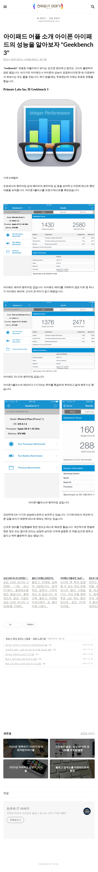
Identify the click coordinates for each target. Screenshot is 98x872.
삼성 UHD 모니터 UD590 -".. (15, 578)
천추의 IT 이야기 (18, 809)
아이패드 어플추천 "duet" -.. (72, 578)
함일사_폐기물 (39, 638)
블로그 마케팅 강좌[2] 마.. (43, 578)
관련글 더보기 (87, 733)
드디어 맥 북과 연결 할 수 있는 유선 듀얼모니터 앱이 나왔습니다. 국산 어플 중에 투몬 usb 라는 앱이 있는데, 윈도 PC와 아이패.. (73, 594)
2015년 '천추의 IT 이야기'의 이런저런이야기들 (26, 644)
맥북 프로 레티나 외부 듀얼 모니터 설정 (23, 663)
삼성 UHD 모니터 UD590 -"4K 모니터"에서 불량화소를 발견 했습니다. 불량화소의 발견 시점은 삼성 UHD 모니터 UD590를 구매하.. (16, 594)
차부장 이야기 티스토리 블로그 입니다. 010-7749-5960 (36, 813)
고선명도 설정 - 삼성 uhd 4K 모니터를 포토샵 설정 (28, 649)
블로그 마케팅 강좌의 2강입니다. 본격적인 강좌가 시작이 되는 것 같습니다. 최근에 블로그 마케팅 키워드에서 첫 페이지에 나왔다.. (44, 594)
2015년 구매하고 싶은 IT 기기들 (19, 654)
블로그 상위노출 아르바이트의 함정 (21, 658)
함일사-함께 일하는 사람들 (18, 638)
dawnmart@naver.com (49, 21)
